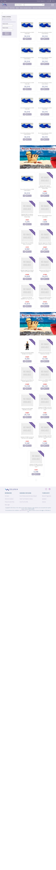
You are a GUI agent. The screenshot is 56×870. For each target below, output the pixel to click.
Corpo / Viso (12, 7)
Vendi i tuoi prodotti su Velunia (26, 498)
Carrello (48, 1)
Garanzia (44, 501)
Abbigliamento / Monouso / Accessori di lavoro (41, 7)
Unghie (17, 7)
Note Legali (7, 504)
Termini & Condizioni (9, 498)
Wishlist (53, 1)
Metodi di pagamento (46, 496)
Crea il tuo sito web (24, 501)
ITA (1, 1)
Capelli (7, 7)
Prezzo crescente (6, 18)
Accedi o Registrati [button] (41, 1)
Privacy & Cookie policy (9, 501)
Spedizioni (44, 498)
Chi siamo (7, 496)
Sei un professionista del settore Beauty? (28, 496)
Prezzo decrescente (6, 19)
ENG (5, 1)
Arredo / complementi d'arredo (25, 7)
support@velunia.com (23, 510)
